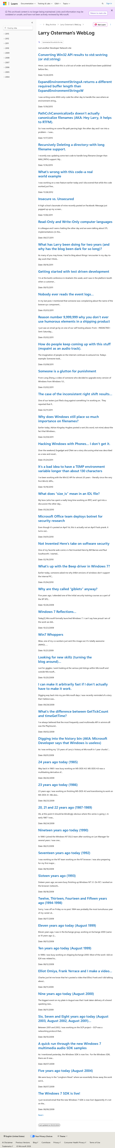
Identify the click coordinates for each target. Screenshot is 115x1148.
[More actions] (110, 24)
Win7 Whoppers (50, 634)
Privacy (56, 1142)
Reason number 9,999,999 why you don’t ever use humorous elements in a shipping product (74, 319)
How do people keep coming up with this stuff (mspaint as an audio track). (74, 346)
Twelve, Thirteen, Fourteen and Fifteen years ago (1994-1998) (72, 900)
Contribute (46, 1142)
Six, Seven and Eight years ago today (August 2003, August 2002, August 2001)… (73, 1018)
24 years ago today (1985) (58, 762)
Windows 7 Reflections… (57, 611)
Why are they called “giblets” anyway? (67, 588)
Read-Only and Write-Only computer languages (75, 221)
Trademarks (6, 1146)
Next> (41, 1115)
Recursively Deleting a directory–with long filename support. (71, 146)
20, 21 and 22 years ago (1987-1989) (65, 807)
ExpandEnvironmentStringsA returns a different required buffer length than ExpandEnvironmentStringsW (75, 85)
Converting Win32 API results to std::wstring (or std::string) (73, 56)
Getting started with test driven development (73, 271)
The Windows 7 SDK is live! (59, 1093)
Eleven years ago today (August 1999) (67, 925)
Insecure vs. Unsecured (56, 198)
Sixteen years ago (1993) (57, 875)
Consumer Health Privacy (74, 1142)
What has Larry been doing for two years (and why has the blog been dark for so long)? (73, 246)
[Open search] (102, 3)
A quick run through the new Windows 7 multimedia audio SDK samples (69, 1045)
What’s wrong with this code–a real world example (65, 173)
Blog (34, 1142)
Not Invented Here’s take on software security (73, 543)
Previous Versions (23, 1142)
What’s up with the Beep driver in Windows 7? (74, 566)
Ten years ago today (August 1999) (64, 948)
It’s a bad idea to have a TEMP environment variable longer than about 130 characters (71, 468)
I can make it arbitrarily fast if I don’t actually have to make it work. (73, 686)
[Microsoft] (5, 3)
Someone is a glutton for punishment (67, 371)
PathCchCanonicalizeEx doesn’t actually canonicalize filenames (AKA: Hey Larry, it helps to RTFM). (75, 117)
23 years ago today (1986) (58, 784)
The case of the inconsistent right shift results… (75, 394)
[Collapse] (32, 22)
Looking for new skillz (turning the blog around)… (65, 659)
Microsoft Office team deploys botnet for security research (70, 518)
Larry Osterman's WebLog (70, 24)
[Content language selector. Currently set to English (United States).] (14, 1136)
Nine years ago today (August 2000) (66, 993)
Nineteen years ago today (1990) (63, 830)
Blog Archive (51, 24)
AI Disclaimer (7, 1142)
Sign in (109, 3)
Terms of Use (95, 1142)
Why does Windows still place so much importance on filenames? (68, 418)
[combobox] (18, 28)
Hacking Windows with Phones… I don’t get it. (74, 443)
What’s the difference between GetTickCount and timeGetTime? (73, 713)
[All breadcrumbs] (40, 24)
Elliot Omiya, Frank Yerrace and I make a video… (75, 971)
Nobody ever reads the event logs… (66, 294)
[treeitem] (18, 34)
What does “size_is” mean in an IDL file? (69, 493)
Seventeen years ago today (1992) (64, 852)
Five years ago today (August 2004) (65, 1070)
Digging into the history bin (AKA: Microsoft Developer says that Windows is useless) (72, 740)
